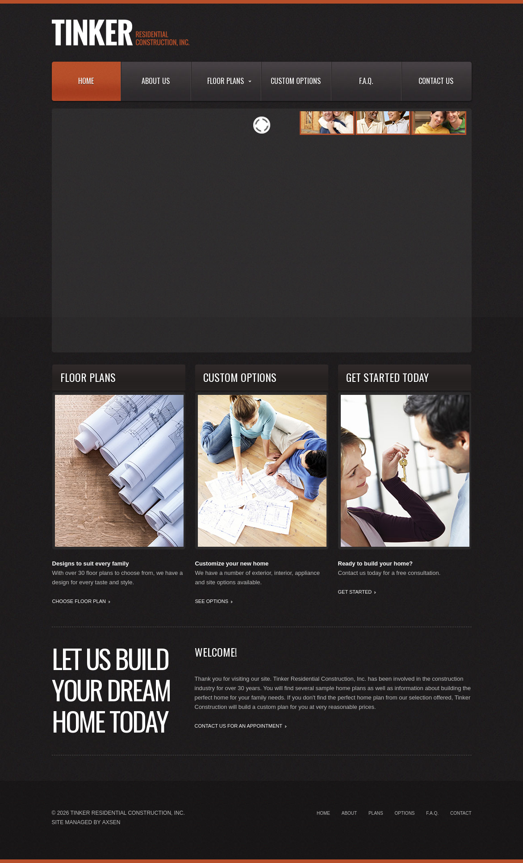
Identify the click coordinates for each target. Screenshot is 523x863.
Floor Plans (229, 80)
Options (405, 813)
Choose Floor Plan (79, 601)
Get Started (355, 592)
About (349, 813)
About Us (156, 80)
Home (86, 80)
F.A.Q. (366, 80)
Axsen (111, 822)
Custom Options (296, 80)
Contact (461, 813)
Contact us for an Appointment (238, 726)
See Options (212, 601)
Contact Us (435, 80)
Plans (375, 813)
